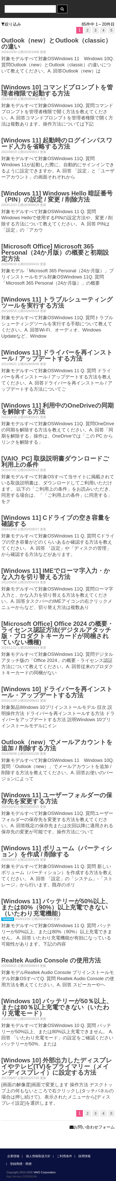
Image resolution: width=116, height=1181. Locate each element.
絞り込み (11, 24)
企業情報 (13, 1156)
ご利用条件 (64, 1156)
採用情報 (84, 1156)
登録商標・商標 (21, 1164)
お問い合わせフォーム (92, 1127)
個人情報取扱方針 (38, 1156)
